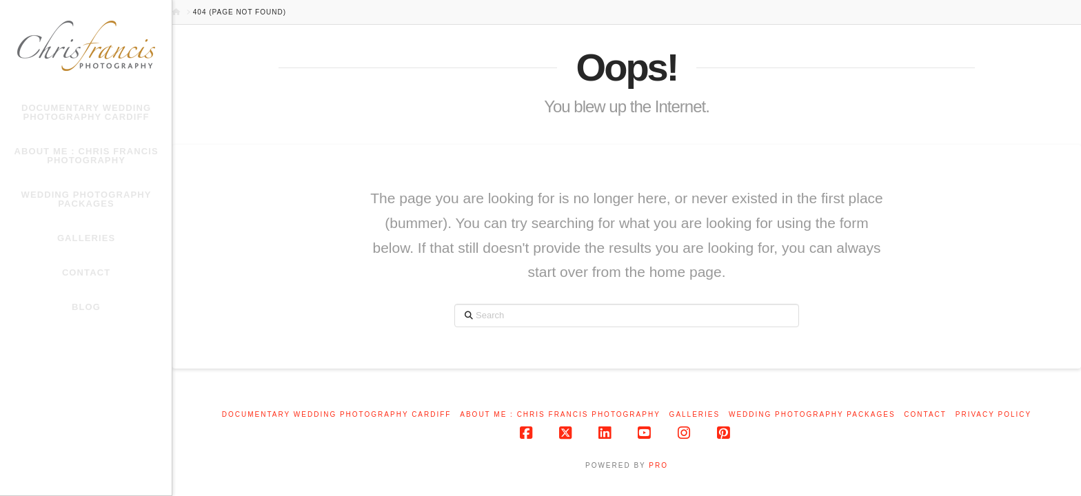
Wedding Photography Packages (812, 414)
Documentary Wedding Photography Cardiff (337, 414)
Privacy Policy (993, 414)
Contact (925, 414)
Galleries (694, 414)
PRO (658, 465)
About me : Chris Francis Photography (560, 414)
